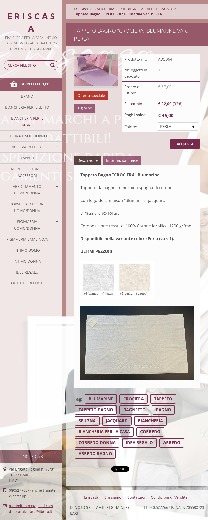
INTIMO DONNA (27, 261)
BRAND (27, 96)
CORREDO (150, 432)
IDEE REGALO (27, 272)
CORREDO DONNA (97, 442)
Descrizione (87, 160)
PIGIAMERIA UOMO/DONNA (27, 225)
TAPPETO (163, 399)
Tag (77, 399)
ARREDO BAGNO (95, 453)
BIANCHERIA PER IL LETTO (27, 107)
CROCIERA (133, 399)
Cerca (53, 65)
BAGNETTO (134, 410)
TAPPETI (27, 157)
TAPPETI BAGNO (158, 8)
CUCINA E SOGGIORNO (27, 135)
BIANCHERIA (150, 421)
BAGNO (163, 410)
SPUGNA (87, 421)
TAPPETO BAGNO (96, 410)
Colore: (130, 126)
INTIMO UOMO (27, 250)
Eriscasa (81, 8)
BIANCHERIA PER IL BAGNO (27, 121)
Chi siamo (112, 497)
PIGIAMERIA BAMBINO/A (27, 239)
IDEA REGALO (139, 442)
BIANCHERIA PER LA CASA (104, 432)
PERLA (165, 126)
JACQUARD (117, 421)
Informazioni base (122, 160)
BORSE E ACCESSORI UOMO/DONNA (27, 207)
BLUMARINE (101, 399)
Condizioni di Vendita (169, 497)
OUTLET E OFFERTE (27, 283)
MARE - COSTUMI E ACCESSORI (27, 172)
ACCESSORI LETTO (27, 146)
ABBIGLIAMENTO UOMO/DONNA (27, 189)
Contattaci (136, 497)
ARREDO (171, 442)
